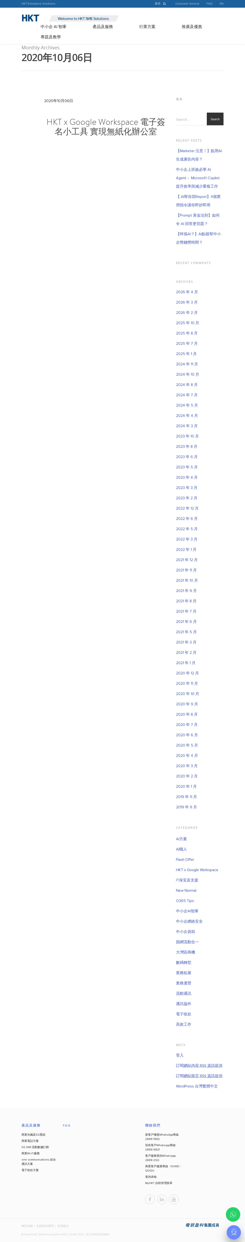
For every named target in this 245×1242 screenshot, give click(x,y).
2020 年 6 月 (187, 735)
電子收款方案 (30, 1170)
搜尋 (161, 4)
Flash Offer (185, 860)
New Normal (186, 890)
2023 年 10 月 (187, 436)
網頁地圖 (27, 1226)
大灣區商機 (185, 952)
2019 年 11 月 (186, 797)
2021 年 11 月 (186, 570)
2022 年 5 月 (187, 529)
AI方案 (181, 839)
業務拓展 (183, 973)
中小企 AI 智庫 (53, 27)
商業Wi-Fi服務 (30, 1153)
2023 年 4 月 (187, 477)
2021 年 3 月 (186, 642)
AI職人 (181, 849)
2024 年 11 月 (187, 364)
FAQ (210, 3)
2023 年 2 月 (186, 498)
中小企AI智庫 (187, 911)
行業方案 (147, 27)
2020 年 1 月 (186, 786)
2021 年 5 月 (186, 632)
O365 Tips (185, 901)
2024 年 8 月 (187, 385)
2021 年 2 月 (186, 653)
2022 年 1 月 (186, 550)
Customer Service (187, 3)
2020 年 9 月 (187, 704)
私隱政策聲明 (45, 1226)
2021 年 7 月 (186, 611)
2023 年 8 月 (186, 446)
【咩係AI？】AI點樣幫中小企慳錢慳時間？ (198, 238)
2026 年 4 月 (187, 292)
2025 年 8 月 (187, 333)
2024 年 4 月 (187, 416)
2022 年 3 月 (186, 539)
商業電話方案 (30, 1141)
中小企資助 (185, 932)
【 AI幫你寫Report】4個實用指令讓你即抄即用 (198, 201)
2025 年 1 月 (186, 354)
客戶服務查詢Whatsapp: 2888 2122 (160, 1158)
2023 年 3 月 (186, 488)
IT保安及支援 (187, 880)
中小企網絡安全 (189, 921)
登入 (180, 1055)
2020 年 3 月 (187, 766)
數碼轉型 (183, 963)
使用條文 (63, 1226)
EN (222, 3)
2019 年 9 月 (186, 807)
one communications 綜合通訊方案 (38, 1162)
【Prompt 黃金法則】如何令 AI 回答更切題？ (198, 219)
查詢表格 (151, 1177)
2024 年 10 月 (187, 374)
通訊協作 (183, 1004)
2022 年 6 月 (187, 519)
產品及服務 (103, 27)
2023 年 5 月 (187, 467)
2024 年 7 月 (187, 395)
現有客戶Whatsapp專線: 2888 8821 (160, 1147)
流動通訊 (183, 993)
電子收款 (183, 1014)
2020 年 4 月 (187, 756)
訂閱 (199, 1066)
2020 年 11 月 (187, 683)
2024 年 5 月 (187, 405)
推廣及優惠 (192, 27)
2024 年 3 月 (187, 426)
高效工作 (183, 1024)
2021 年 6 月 (186, 622)
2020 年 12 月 (187, 673)
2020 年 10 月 (187, 694)
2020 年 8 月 (187, 714)
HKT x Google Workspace (197, 870)
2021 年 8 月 (186, 601)
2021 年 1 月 (186, 663)
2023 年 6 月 (187, 457)
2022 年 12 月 (187, 508)
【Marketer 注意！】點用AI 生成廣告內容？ (199, 155)
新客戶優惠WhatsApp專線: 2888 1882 (162, 1137)
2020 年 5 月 (187, 745)
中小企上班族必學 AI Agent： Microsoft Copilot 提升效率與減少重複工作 (198, 178)
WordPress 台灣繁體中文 (197, 1086)
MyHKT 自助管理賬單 (158, 1183)
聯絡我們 (152, 1125)
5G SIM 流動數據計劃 (35, 1147)
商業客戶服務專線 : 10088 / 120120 (163, 1168)
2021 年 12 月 (187, 560)
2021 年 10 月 (187, 580)
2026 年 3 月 (187, 302)
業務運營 (183, 983)
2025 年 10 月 (187, 323)
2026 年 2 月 (187, 313)
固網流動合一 (187, 942)
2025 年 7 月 (187, 343)
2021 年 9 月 (186, 591)
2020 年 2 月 (187, 776)
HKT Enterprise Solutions (38, 3)
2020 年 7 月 (187, 725)
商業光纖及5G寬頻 (33, 1134)
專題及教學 (51, 37)
